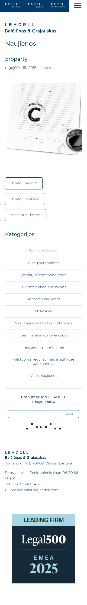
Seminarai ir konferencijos (43, 335)
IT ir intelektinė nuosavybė (43, 287)
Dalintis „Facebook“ (25, 199)
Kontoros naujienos (44, 299)
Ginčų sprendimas (43, 263)
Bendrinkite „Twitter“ (25, 215)
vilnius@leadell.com (41, 490)
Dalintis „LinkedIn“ (23, 183)
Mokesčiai (43, 311)
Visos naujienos (43, 376)
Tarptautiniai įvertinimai (43, 347)
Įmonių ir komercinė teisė (43, 275)
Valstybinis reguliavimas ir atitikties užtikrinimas (44, 361)
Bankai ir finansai (43, 251)
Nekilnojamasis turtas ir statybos (43, 323)
